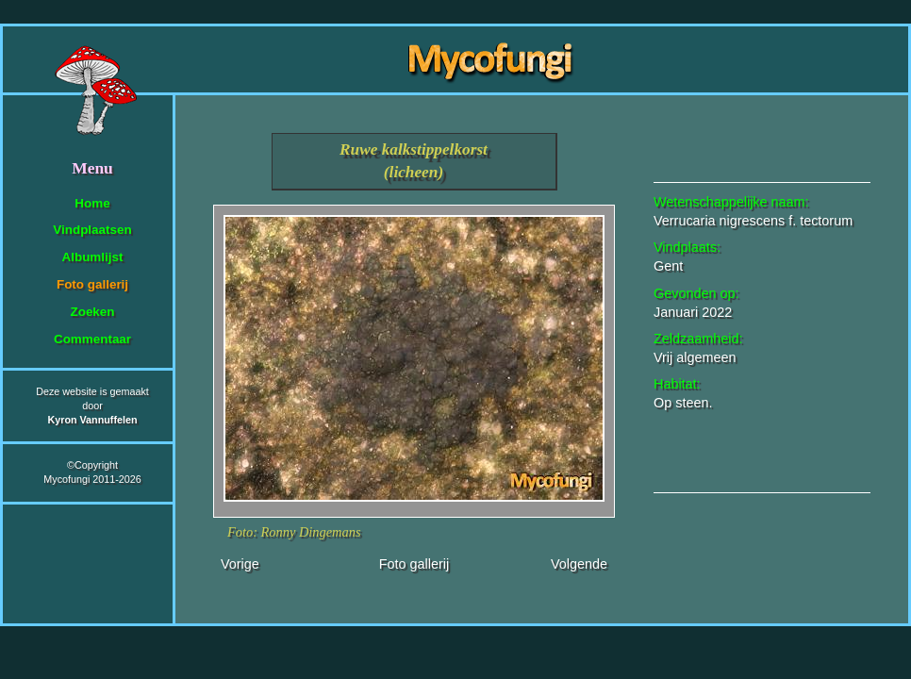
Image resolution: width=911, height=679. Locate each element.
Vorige (240, 563)
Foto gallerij (92, 284)
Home (92, 203)
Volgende (579, 563)
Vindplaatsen (92, 230)
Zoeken (92, 312)
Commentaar (92, 339)
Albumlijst (93, 257)
